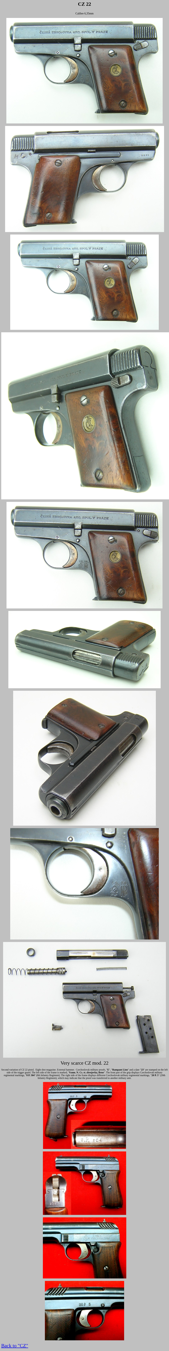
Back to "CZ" (14, 1345)
